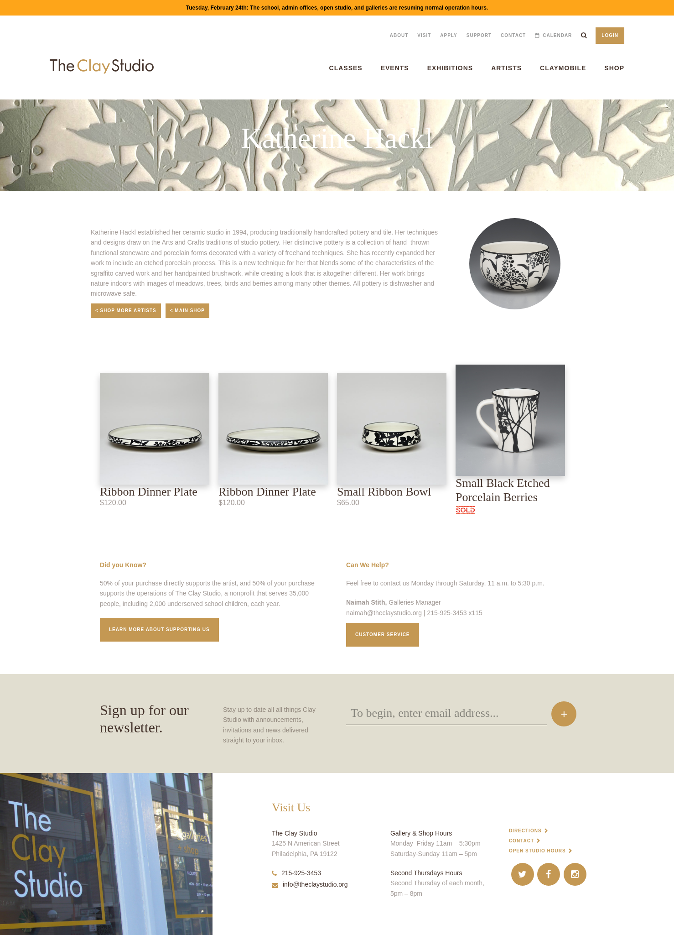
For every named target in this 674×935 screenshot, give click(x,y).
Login (609, 35)
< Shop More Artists (125, 310)
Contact (513, 35)
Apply (448, 35)
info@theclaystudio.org (310, 884)
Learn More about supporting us (159, 629)
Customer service (382, 634)
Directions (525, 830)
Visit (424, 35)
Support (479, 35)
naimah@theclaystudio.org (384, 612)
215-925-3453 (296, 873)
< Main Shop (187, 310)
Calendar (557, 35)
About (399, 35)
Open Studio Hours (537, 850)
